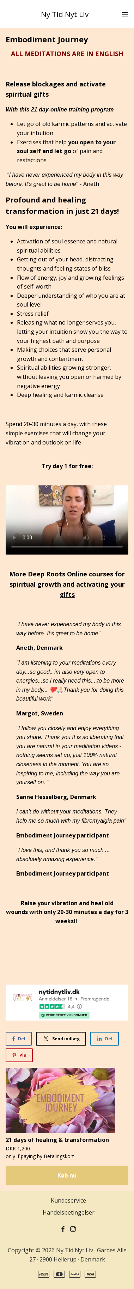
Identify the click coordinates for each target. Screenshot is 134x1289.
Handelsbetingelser (69, 1212)
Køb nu (67, 1175)
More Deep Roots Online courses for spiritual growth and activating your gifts (67, 584)
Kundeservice (68, 1200)
